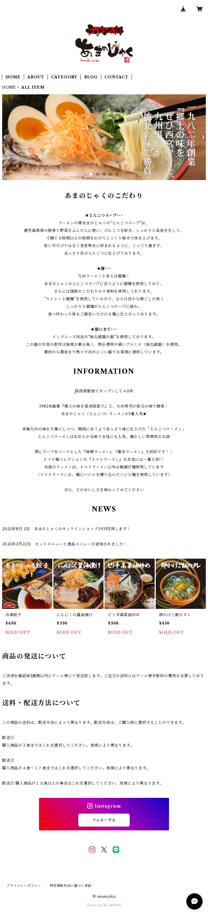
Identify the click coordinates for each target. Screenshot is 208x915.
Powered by (104, 905)
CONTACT (116, 77)
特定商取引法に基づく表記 (71, 886)
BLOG (91, 77)
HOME (12, 77)
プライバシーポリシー (23, 886)
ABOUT (35, 77)
